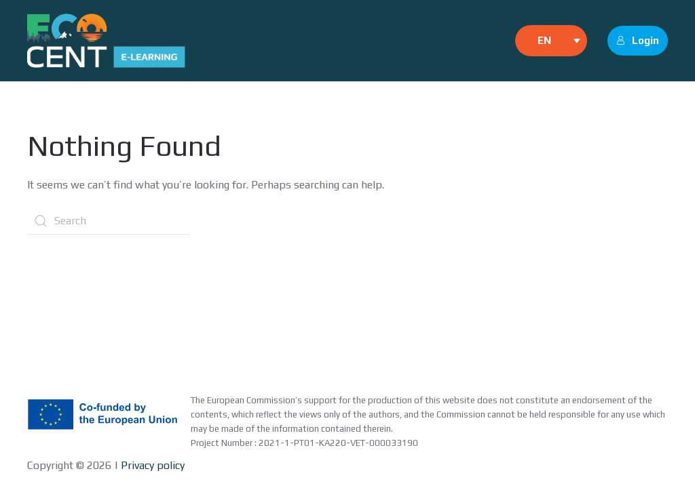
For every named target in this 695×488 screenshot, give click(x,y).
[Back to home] (106, 41)
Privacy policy (151, 465)
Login (637, 40)
